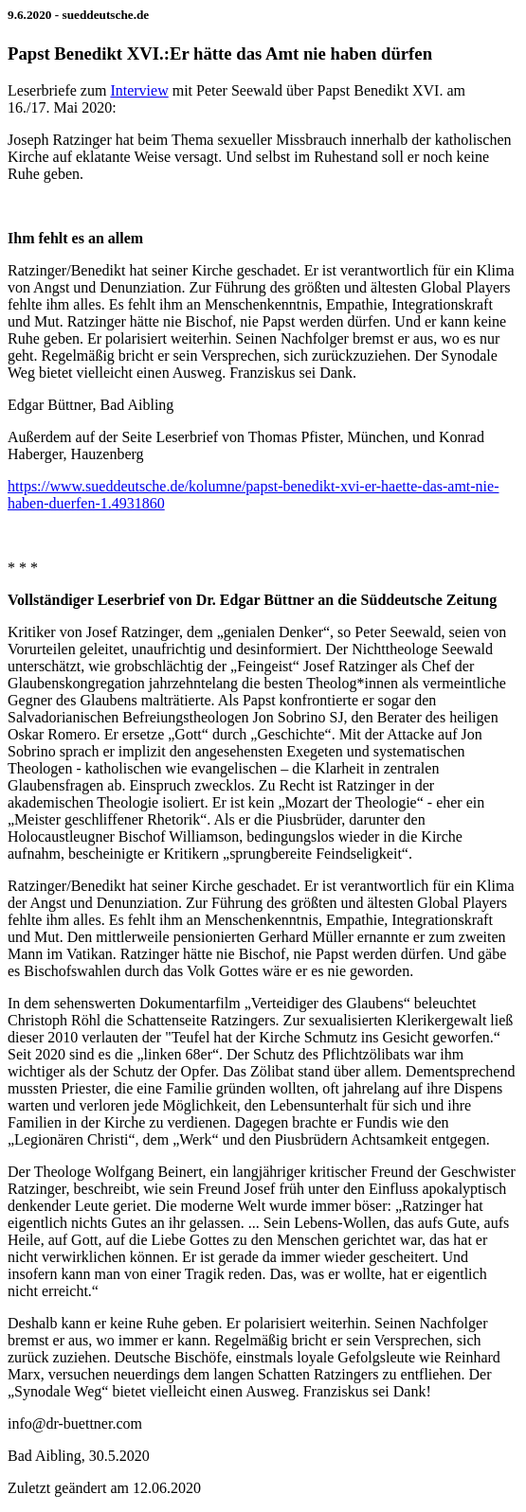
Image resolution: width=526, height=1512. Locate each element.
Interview (139, 90)
